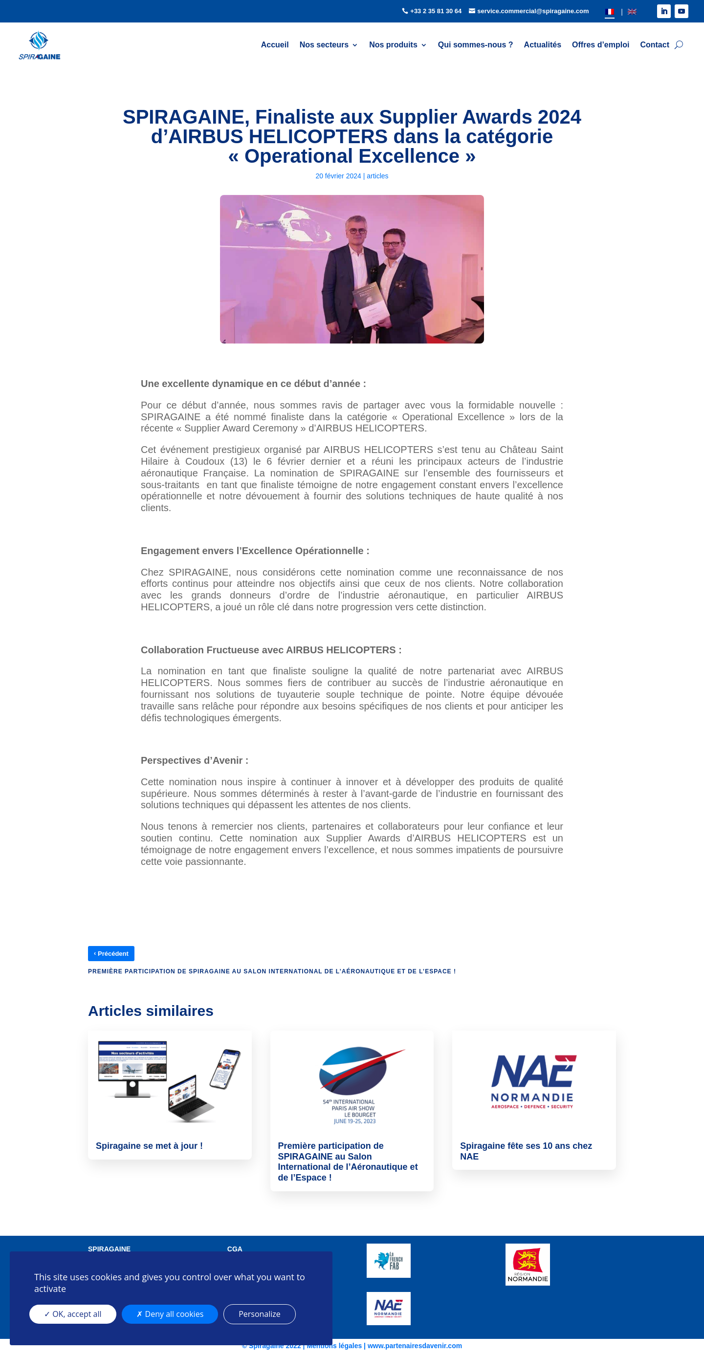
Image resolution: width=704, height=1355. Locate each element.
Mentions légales (334, 1346)
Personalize (260, 1314)
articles (377, 176)
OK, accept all (73, 1314)
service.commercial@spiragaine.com (533, 11)
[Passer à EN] (632, 11)
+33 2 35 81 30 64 (436, 11)
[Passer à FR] (609, 11)
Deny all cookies (169, 1314)
